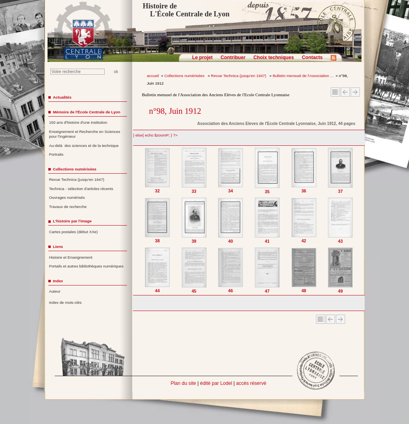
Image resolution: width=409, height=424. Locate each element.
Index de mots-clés (65, 302)
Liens (58, 246)
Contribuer (232, 57)
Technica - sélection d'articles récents (81, 188)
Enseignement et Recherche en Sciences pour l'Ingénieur (84, 134)
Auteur (55, 291)
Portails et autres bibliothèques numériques (86, 266)
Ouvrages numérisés (67, 197)
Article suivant (355, 92)
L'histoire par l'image (72, 221)
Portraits (56, 154)
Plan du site (183, 383)
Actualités (62, 97)
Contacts (312, 57)
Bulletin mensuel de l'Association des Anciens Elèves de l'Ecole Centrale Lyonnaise (215, 94)
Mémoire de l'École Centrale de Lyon (86, 112)
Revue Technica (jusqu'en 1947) (239, 75)
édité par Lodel (216, 383)
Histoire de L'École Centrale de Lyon (186, 10)
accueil (153, 75)
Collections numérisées (184, 75)
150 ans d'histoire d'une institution (78, 122)
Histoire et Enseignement (71, 257)
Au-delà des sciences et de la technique (84, 145)
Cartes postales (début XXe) (73, 232)
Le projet (202, 57)
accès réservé (251, 383)
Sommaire (335, 92)
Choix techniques (273, 57)
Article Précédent (345, 92)
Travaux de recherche (68, 206)
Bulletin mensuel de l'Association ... (303, 75)
